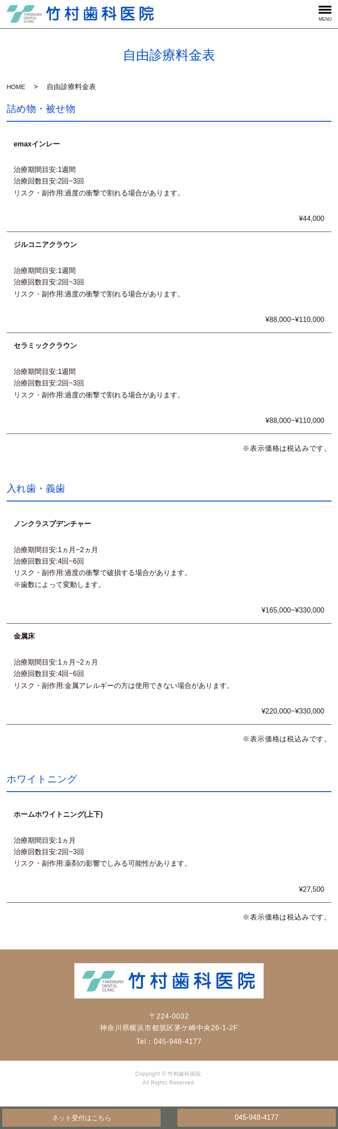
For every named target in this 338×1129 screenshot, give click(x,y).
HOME (16, 86)
